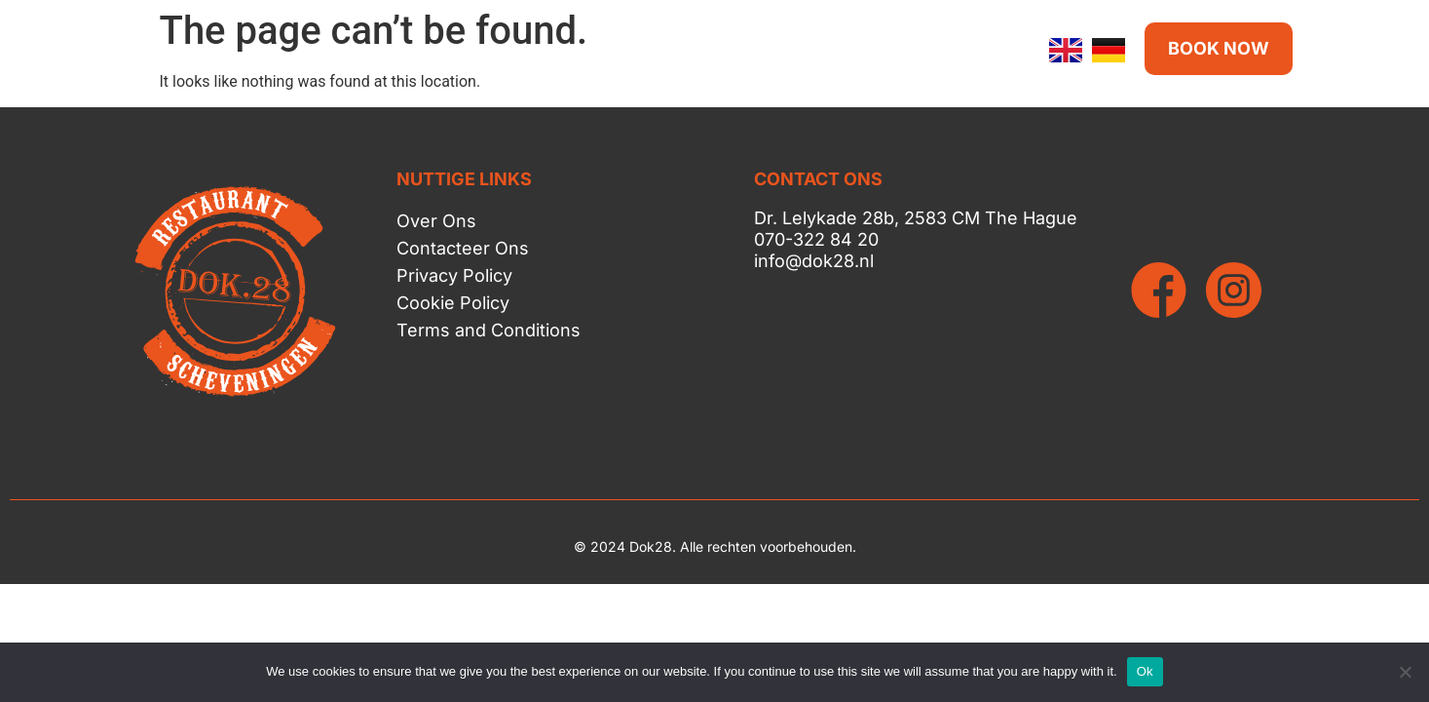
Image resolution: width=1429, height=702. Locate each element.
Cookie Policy (452, 302)
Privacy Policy (454, 275)
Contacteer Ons (462, 248)
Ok (1145, 671)
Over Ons (436, 221)
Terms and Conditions (488, 330)
